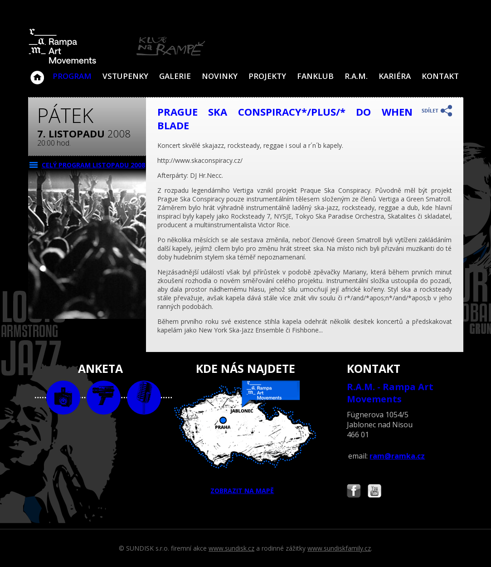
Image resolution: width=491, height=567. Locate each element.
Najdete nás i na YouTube (374, 492)
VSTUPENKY (125, 76)
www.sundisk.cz (231, 548)
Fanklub (315, 76)
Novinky (220, 76)
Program (72, 76)
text (144, 398)
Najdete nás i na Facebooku (353, 492)
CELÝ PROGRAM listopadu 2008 (93, 165)
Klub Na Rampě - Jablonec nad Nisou (37, 73)
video (104, 398)
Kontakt (440, 76)
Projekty (267, 76)
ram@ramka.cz (397, 456)
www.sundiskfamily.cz (339, 548)
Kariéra (395, 76)
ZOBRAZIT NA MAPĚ (245, 438)
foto (63, 398)
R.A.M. (356, 76)
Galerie (175, 76)
